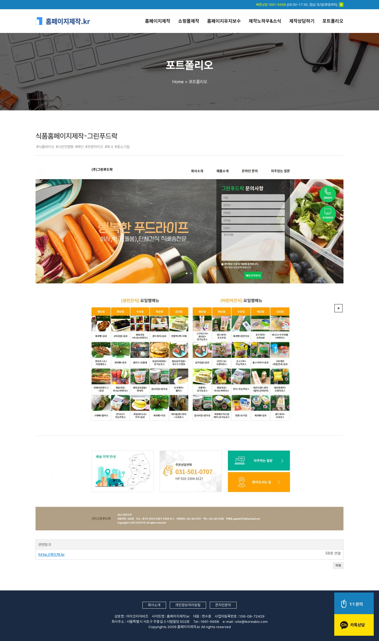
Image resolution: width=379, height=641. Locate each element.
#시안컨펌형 (65, 147)
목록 (338, 565)
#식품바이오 (45, 147)
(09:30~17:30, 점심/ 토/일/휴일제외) (296, 4)
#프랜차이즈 (94, 147)
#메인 (79, 147)
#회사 (109, 147)
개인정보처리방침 (188, 605)
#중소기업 (122, 147)
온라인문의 (223, 605)
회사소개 (154, 605)
